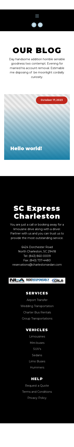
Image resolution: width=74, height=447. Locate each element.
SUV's (37, 349)
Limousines (37, 336)
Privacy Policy (37, 397)
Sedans (37, 355)
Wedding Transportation (37, 306)
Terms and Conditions (37, 391)
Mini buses (37, 342)
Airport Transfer (37, 300)
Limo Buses (37, 361)
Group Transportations (37, 318)
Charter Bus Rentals (37, 312)
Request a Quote (37, 385)
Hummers (37, 367)
